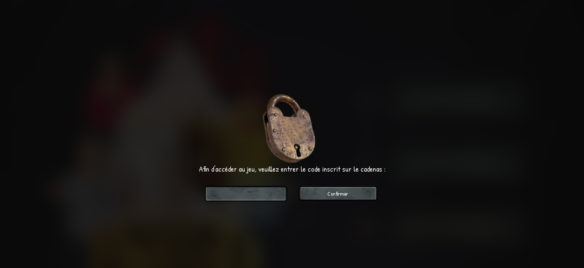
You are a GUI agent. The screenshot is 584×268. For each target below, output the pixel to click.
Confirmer (338, 194)
